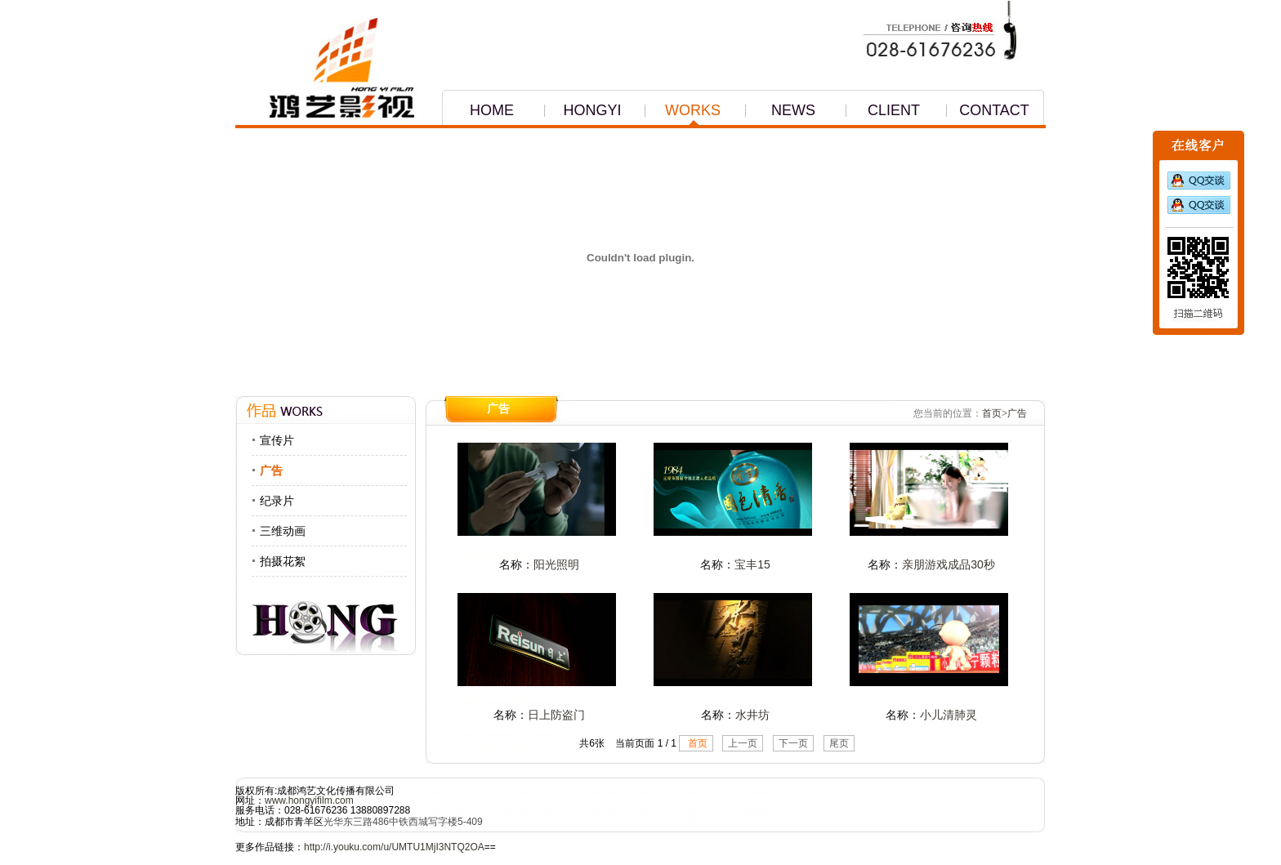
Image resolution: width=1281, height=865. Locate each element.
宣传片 (277, 440)
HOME (478, 111)
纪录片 (277, 500)
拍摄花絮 (283, 561)
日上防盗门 (556, 714)
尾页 (839, 743)
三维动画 (283, 530)
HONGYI (582, 111)
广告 (271, 470)
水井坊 (752, 714)
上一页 (742, 743)
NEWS (779, 111)
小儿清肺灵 (948, 714)
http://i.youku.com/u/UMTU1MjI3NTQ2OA (394, 847)
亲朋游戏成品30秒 (948, 564)
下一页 (793, 743)
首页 (992, 413)
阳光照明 (556, 564)
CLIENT (882, 111)
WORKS (682, 111)
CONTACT (987, 111)
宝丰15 (752, 564)
